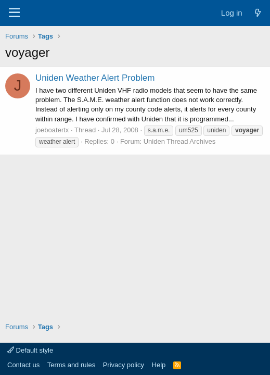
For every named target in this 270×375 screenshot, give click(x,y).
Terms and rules (71, 365)
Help (159, 365)
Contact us (23, 365)
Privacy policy (123, 365)
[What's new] (258, 12)
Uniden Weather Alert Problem (95, 78)
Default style (30, 350)
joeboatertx (52, 130)
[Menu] (14, 13)
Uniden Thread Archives (180, 141)
